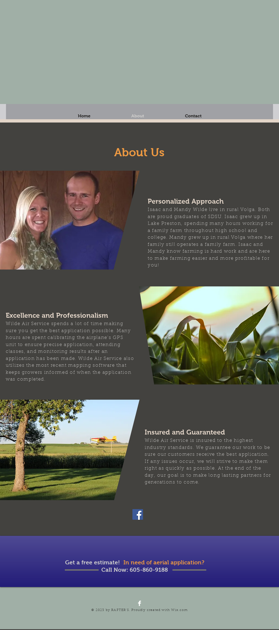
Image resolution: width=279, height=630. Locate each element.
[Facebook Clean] (139, 603)
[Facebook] (137, 514)
